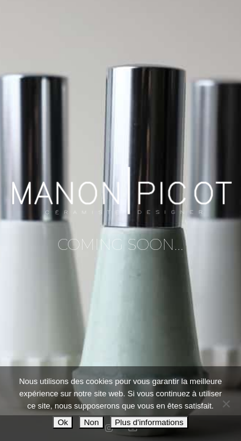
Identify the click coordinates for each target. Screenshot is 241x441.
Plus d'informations (149, 422)
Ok (62, 422)
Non (91, 422)
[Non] (226, 404)
